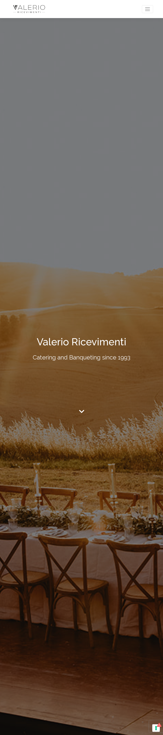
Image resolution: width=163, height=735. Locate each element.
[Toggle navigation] (147, 9)
